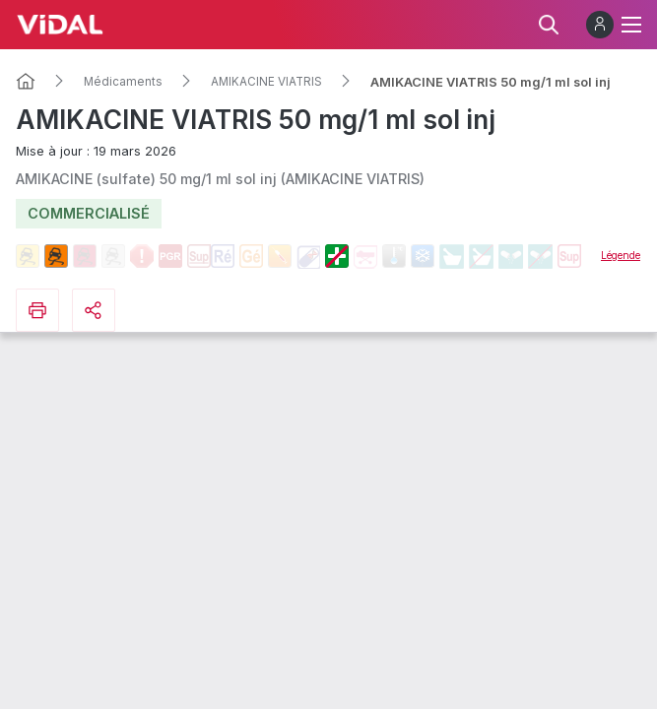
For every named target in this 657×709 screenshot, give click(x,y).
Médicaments (123, 82)
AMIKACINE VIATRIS (266, 82)
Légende (620, 255)
